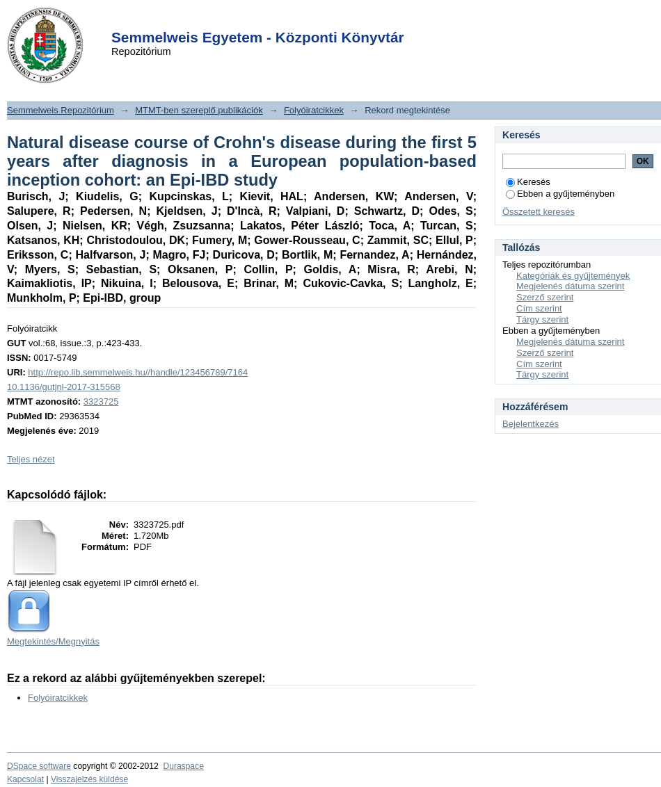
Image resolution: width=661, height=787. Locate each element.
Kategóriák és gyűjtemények (573, 275)
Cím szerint (539, 308)
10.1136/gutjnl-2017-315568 (63, 387)
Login (305, 20)
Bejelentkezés (530, 424)
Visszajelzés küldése (89, 779)
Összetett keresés (538, 211)
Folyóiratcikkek (314, 110)
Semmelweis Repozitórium (60, 110)
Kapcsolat (25, 779)
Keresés (528, 182)
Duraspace (183, 766)
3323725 (101, 401)
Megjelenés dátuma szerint (570, 286)
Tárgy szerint (542, 319)
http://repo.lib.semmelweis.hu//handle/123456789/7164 (138, 372)
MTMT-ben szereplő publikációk (199, 110)
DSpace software (39, 766)
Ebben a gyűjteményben (560, 193)
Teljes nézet (31, 459)
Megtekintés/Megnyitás (53, 641)
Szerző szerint (544, 297)
